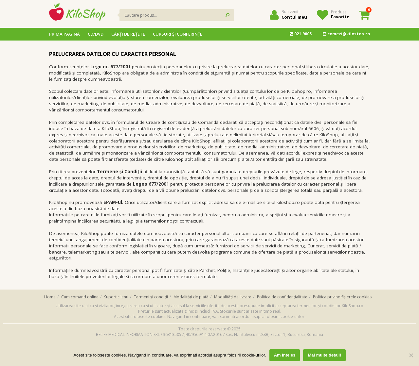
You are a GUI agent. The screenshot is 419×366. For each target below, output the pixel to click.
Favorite (340, 17)
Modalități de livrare (232, 297)
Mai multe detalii (324, 355)
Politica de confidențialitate (282, 297)
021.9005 (301, 34)
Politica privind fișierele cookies (342, 297)
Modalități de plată (191, 297)
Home (50, 297)
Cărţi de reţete (128, 34)
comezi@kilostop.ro (346, 34)
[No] (411, 355)
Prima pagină (64, 34)
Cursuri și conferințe (177, 34)
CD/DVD (95, 34)
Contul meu (294, 17)
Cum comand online (80, 297)
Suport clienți (116, 297)
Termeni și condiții (151, 297)
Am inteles (285, 355)
